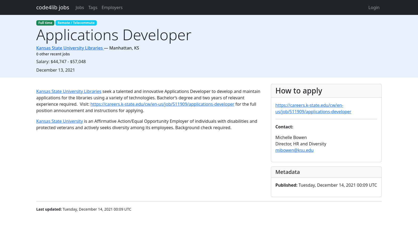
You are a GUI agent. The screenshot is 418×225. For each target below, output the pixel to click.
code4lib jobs (52, 7)
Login (374, 7)
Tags (92, 7)
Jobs (80, 7)
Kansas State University (59, 121)
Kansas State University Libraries (68, 91)
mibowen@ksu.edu (294, 150)
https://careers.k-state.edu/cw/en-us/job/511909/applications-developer (162, 104)
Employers (112, 7)
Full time (45, 23)
